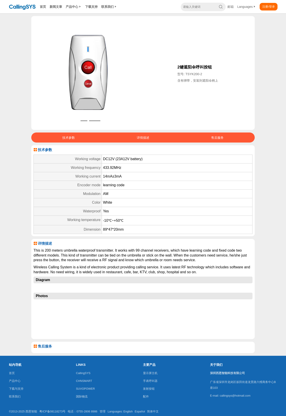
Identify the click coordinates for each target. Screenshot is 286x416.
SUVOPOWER (85, 388)
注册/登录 (268, 6)
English (128, 411)
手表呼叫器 (150, 381)
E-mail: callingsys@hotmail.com (230, 395)
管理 (102, 411)
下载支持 (91, 6)
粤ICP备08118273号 (52, 411)
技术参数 (68, 137)
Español (140, 411)
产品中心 (74, 6)
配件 (146, 396)
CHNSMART (84, 381)
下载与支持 (16, 388)
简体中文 (153, 411)
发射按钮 (149, 388)
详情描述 (143, 137)
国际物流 (82, 396)
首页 (43, 6)
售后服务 (217, 137)
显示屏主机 (150, 373)
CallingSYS (83, 373)
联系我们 (109, 6)
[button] (81, 120)
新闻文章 (56, 6)
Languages (246, 6)
